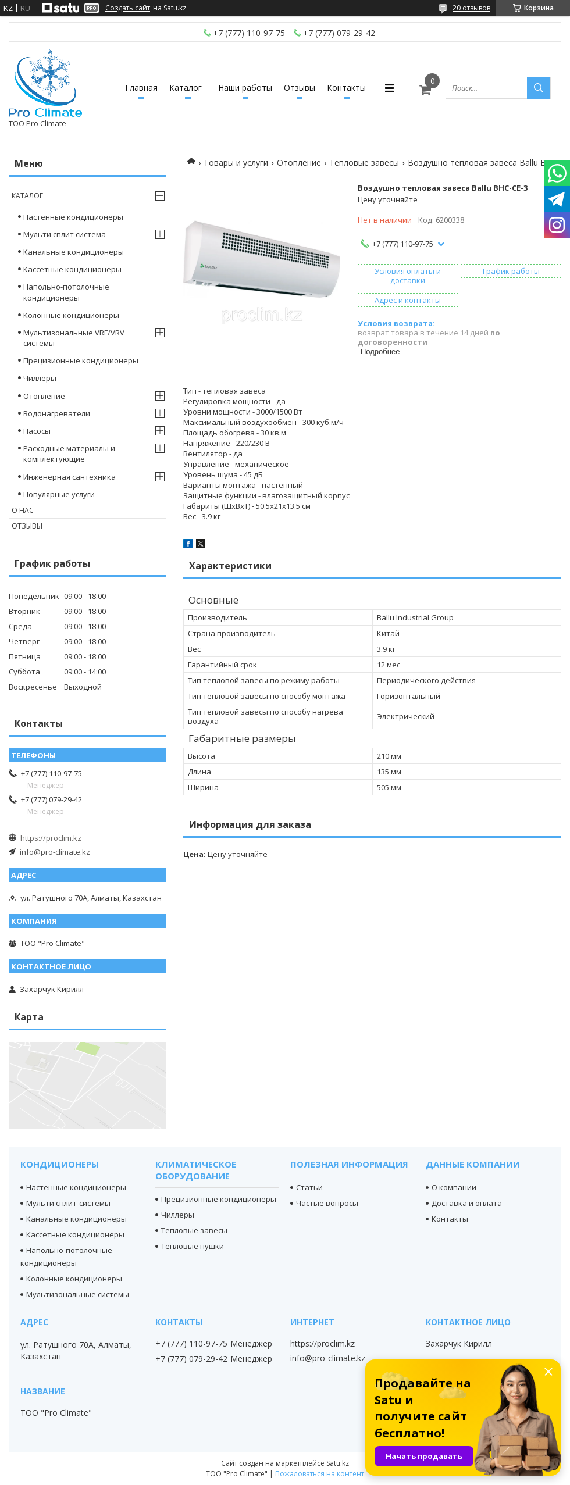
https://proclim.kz (50, 838)
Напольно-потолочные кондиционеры (66, 291)
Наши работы (245, 87)
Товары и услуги (236, 162)
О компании (454, 1187)
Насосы (37, 431)
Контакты (346, 87)
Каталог (185, 87)
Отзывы (299, 87)
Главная (141, 87)
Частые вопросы (327, 1203)
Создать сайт (127, 8)
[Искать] (538, 88)
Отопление (299, 162)
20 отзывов (471, 8)
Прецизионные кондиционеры (80, 360)
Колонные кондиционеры (71, 315)
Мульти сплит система (64, 234)
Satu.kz (337, 1463)
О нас (23, 510)
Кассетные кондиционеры (72, 269)
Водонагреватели (56, 413)
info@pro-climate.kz (55, 851)
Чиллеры (39, 378)
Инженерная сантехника (69, 477)
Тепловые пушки (192, 1246)
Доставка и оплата (467, 1203)
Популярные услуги (59, 494)
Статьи (309, 1187)
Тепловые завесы (364, 162)
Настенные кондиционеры (73, 217)
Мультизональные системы (77, 1294)
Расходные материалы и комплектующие (69, 453)
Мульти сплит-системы (68, 1203)
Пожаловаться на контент (319, 1474)
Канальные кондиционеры (73, 252)
